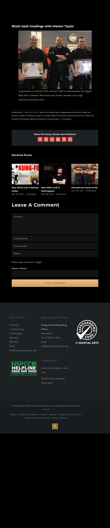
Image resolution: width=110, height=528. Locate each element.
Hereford (69, 414)
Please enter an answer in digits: (27, 262)
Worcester (63, 418)
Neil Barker (18, 112)
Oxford (55, 418)
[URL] (55, 253)
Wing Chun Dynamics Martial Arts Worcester (68, 115)
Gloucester (53, 414)
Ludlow (40, 418)
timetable (55, 368)
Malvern (47, 418)
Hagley (61, 414)
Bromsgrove (23, 414)
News (57, 112)
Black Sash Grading (47, 112)
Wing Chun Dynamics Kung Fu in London (35, 115)
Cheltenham (34, 414)
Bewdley (13, 414)
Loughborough (30, 418)
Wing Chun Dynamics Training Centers (44, 119)
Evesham (43, 414)
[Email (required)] (55, 246)
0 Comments (66, 119)
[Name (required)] (55, 238)
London (78, 414)
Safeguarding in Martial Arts (71, 112)
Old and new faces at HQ (84, 187)
